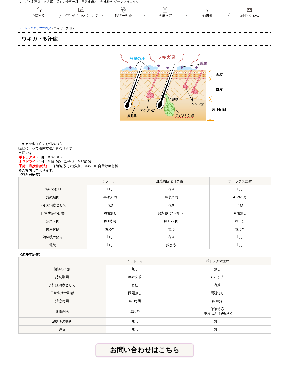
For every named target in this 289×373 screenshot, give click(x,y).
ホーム (22, 28)
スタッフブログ (40, 28)
